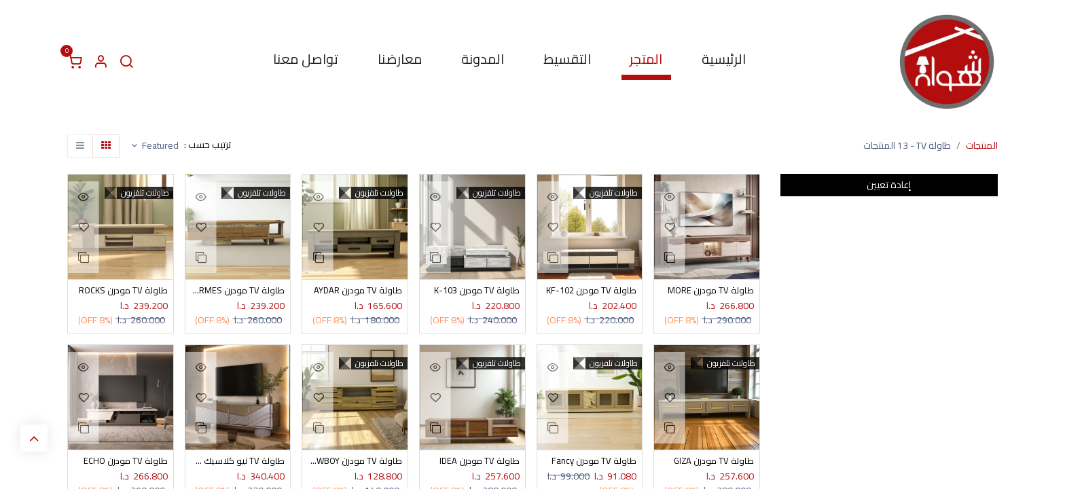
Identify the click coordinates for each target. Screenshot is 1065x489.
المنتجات (982, 145)
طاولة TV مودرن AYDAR (356, 291)
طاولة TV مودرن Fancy (592, 463)
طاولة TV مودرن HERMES (238, 291)
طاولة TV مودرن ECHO (124, 463)
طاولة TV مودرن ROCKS (121, 291)
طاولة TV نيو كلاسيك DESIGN (238, 463)
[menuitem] (724, 61)
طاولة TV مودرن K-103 (475, 291)
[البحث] (126, 62)
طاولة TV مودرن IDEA (478, 463)
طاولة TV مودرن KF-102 (590, 291)
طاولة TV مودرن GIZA (712, 463)
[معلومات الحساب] (100, 62)
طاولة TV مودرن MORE (709, 291)
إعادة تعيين (889, 185)
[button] (154, 146)
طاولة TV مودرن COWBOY (355, 463)
